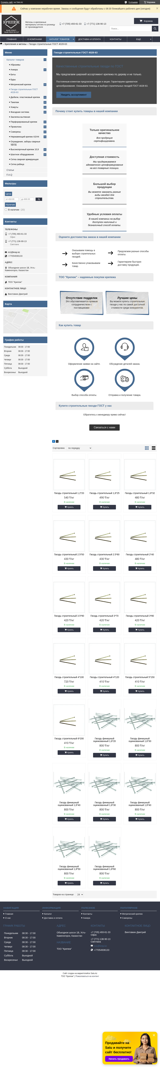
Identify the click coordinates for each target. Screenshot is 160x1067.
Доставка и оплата (89, 39)
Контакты (115, 39)
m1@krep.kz (14, 252)
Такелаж (15, 102)
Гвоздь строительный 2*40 (140, 554)
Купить (70, 507)
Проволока (16, 126)
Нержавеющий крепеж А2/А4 (25, 136)
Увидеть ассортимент (74, 94)
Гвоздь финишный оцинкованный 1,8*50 (69, 867)
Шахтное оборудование (22, 154)
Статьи (10, 170)
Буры (13, 79)
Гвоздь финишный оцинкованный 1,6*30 (140, 739)
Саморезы (16, 132)
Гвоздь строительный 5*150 (139, 677)
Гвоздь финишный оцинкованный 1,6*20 (104, 739)
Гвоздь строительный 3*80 (140, 616)
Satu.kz (94, 973)
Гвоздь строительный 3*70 (104, 616)
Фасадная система (20, 112)
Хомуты (14, 107)
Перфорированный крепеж (24, 122)
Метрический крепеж (21, 84)
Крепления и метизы (15, 44)
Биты (13, 74)
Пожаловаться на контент (87, 976)
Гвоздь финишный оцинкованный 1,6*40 (69, 803)
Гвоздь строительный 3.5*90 (69, 616)
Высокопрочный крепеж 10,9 (25, 149)
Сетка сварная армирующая (25, 159)
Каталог (48, 914)
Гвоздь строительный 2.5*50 (69, 554)
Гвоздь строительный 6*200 (69, 738)
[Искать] (155, 28)
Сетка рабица (17, 164)
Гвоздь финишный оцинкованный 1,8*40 (140, 803)
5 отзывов (133, 2)
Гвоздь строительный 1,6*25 (105, 493)
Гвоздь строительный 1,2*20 (69, 493)
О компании (34, 39)
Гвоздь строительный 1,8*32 (140, 493)
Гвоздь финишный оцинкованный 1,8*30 (104, 803)
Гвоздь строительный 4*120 (104, 677)
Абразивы (15, 64)
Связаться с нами (104, 427)
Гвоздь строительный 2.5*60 (105, 554)
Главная (11, 39)
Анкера (14, 69)
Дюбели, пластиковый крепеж (25, 97)
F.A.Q (9, 174)
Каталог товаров (59, 39)
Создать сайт (7, 2)
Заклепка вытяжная (20, 117)
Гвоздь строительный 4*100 (69, 677)
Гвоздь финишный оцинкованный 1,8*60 (104, 867)
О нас (8, 918)
